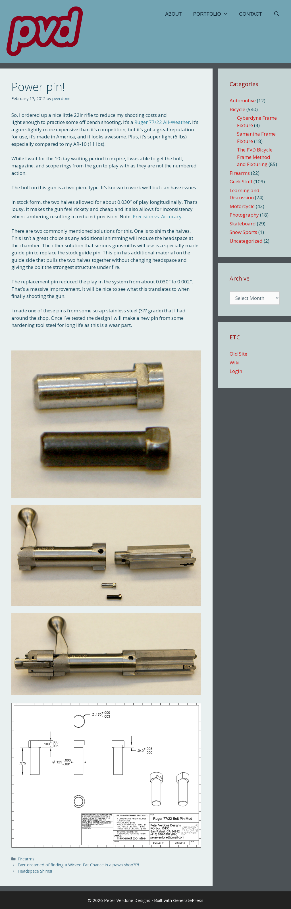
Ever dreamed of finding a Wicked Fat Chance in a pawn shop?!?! (78, 865)
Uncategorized (246, 241)
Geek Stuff (241, 181)
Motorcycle (242, 206)
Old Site (238, 353)
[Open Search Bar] (276, 14)
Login (236, 371)
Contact (250, 14)
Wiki (235, 362)
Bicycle (237, 109)
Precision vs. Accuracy (157, 216)
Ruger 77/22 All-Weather (162, 122)
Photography (244, 214)
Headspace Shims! (35, 871)
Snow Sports (243, 232)
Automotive (243, 100)
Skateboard (243, 223)
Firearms (26, 859)
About (173, 14)
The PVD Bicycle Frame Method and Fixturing (255, 156)
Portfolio (213, 14)
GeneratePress (188, 900)
